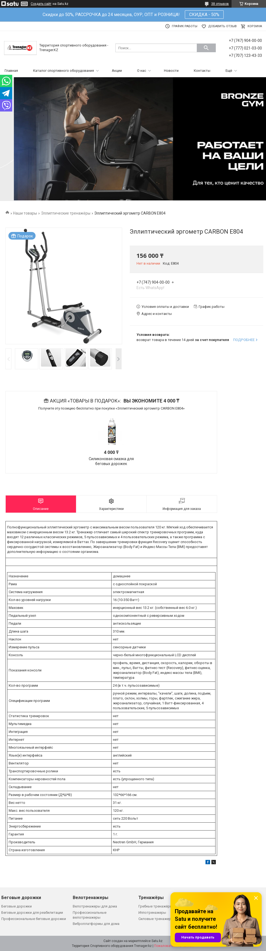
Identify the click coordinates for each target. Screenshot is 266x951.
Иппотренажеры (152, 912)
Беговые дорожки (16, 906)
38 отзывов (220, 4)
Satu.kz (157, 941)
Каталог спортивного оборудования (63, 71)
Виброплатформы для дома (96, 924)
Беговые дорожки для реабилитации (32, 912)
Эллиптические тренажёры (65, 213)
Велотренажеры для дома (95, 906)
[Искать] (206, 48)
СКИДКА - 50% (204, 14)
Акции (117, 71)
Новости (171, 71)
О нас (141, 71)
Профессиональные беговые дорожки (33, 919)
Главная (11, 71)
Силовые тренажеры (156, 919)
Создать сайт (41, 4)
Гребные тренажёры (155, 906)
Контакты (202, 71)
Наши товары (25, 213)
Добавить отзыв (222, 26)
